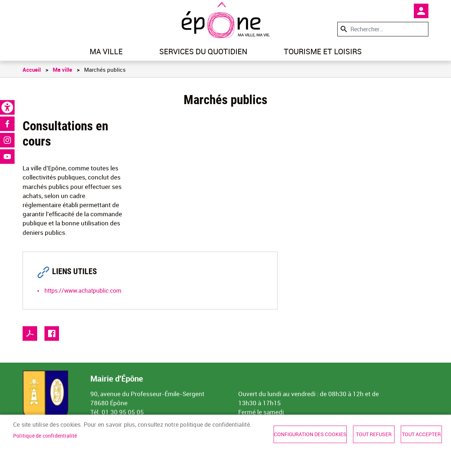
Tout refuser (374, 434)
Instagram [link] (7, 140)
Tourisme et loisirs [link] (323, 51)
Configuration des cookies (310, 434)
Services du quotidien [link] (203, 51)
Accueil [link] (32, 69)
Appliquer (343, 29)
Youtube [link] (7, 156)
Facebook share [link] (51, 333)
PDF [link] (30, 333)
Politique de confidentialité (45, 436)
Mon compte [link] (421, 11)
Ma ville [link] (106, 51)
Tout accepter (421, 434)
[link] (7, 107)
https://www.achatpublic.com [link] (82, 291)
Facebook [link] (7, 124)
